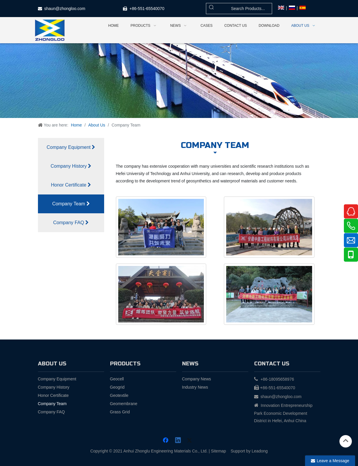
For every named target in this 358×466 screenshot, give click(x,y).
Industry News (195, 387)
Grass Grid (120, 412)
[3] (161, 294)
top (345, 441)
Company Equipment (71, 147)
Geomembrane (123, 403)
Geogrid (117, 387)
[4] (269, 294)
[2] (269, 227)
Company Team (70, 204)
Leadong (260, 451)
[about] (179, 80)
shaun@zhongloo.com (64, 8)
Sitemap (218, 451)
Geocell (117, 379)
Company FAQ (71, 223)
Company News (196, 379)
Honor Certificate (71, 185)
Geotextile (119, 395)
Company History (71, 166)
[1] (161, 227)
